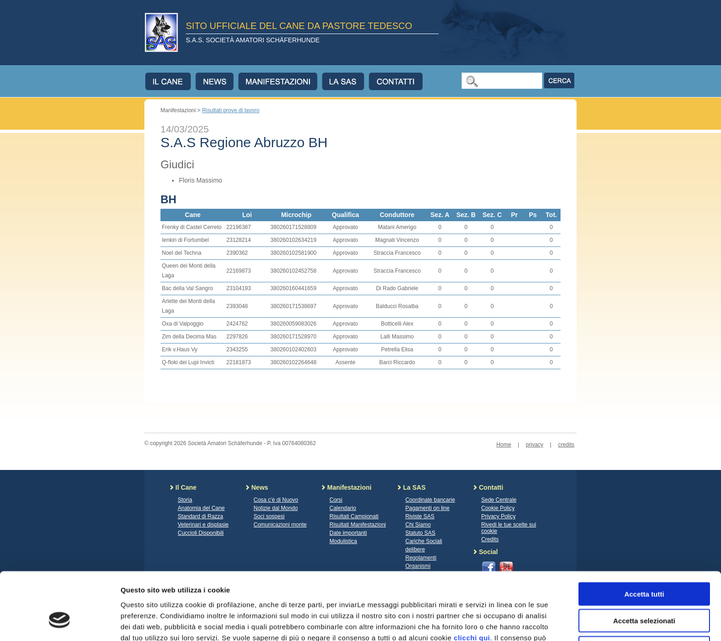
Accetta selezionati (644, 565)
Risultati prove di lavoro (230, 110)
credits (566, 444)
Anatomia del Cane (201, 508)
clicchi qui (472, 582)
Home (504, 444)
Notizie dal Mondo (276, 508)
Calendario (343, 508)
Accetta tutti (644, 538)
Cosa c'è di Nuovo (276, 500)
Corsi (336, 500)
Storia (185, 500)
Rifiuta (644, 592)
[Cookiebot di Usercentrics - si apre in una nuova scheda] (59, 623)
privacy (535, 444)
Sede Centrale (499, 500)
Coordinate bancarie (430, 500)
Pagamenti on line (428, 508)
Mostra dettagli (484, 623)
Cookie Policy (498, 508)
